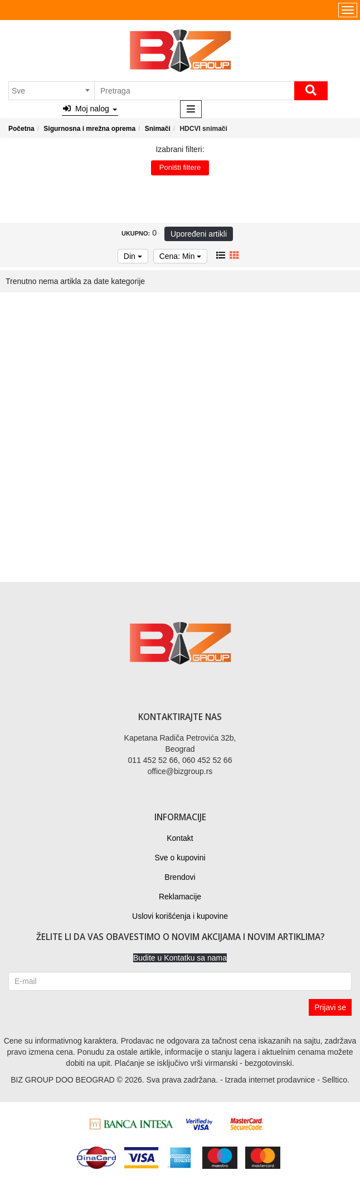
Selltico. (335, 1079)
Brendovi (179, 877)
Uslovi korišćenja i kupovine (180, 916)
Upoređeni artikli (199, 233)
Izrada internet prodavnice (270, 1079)
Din (133, 256)
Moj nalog (89, 108)
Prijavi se (330, 1007)
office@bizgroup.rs (180, 771)
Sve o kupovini (179, 857)
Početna (21, 129)
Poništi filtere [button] (180, 167)
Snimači (158, 129)
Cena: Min (180, 256)
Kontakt (180, 838)
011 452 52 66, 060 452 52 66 (180, 760)
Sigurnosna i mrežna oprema (89, 129)
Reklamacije (180, 896)
